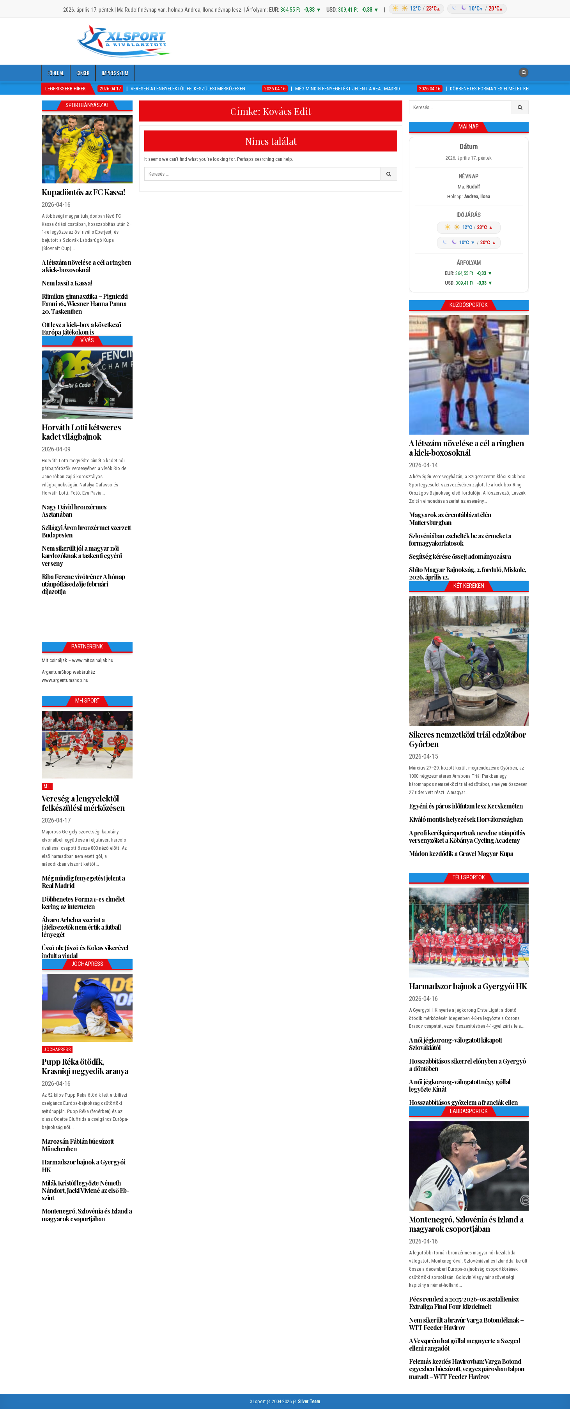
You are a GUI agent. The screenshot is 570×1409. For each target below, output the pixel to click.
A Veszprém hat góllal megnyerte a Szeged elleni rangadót (464, 1344)
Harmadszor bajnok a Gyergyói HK (83, 1165)
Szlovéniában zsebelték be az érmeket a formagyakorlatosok (460, 539)
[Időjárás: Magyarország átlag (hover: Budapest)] (446, 9)
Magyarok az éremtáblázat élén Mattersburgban (450, 518)
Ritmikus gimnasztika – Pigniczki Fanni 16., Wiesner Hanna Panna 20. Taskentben (84, 303)
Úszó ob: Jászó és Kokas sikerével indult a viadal (85, 951)
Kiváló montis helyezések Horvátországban (466, 819)
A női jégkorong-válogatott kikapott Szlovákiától (455, 1043)
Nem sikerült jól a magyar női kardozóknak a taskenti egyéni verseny (82, 555)
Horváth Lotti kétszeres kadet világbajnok (81, 432)
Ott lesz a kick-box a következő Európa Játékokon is (81, 328)
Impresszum (115, 73)
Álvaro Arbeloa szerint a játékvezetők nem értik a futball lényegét (81, 927)
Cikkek (82, 73)
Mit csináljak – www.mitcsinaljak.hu (77, 660)
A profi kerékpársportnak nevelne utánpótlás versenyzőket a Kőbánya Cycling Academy (467, 836)
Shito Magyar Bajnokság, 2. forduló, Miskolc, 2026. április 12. (467, 573)
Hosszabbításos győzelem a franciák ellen (463, 1102)
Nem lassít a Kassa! (67, 283)
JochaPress (57, 1049)
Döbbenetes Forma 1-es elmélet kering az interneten (83, 903)
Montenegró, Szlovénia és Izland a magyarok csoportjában (87, 1214)
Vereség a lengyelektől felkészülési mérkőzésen (83, 803)
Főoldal (56, 73)
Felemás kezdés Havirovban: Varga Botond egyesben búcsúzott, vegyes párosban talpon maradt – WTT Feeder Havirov (466, 1368)
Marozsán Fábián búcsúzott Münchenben (77, 1145)
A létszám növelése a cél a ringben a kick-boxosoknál (86, 266)
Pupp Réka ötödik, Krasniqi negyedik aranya (85, 1066)
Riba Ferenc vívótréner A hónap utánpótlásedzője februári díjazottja (83, 583)
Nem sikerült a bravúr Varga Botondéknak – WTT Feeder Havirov (466, 1324)
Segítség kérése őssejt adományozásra (460, 556)
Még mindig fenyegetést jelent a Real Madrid (83, 881)
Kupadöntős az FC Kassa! (83, 192)
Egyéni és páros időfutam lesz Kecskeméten (466, 806)
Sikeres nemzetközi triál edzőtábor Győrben (467, 739)
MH (47, 786)
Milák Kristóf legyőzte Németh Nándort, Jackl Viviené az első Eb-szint (85, 1190)
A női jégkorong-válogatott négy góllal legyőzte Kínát (459, 1085)
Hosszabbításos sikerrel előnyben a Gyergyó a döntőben (467, 1065)
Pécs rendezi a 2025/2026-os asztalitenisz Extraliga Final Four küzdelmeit (464, 1302)
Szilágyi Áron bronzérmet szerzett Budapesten (86, 531)
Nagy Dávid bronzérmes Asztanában (74, 510)
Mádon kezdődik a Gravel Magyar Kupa (461, 853)
